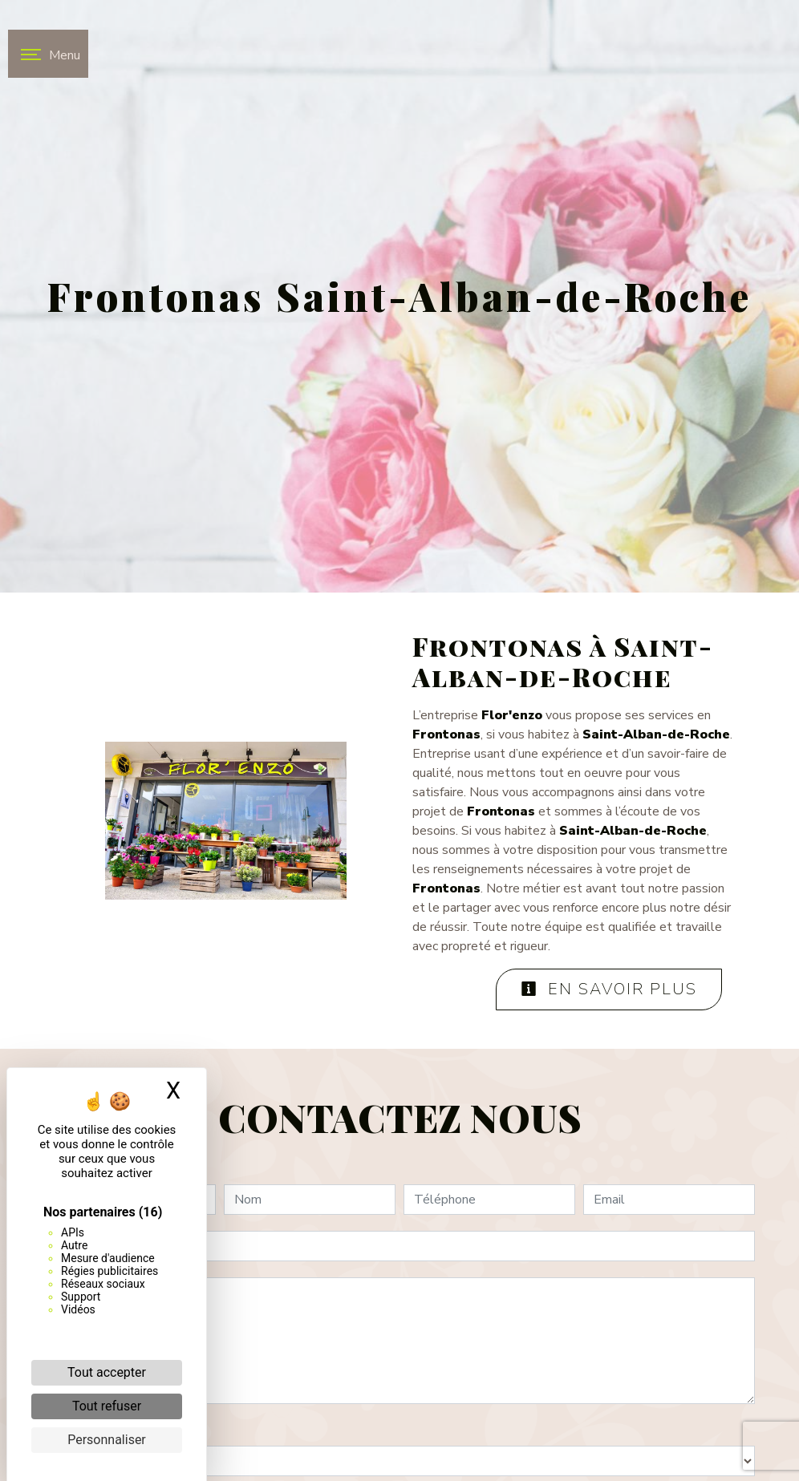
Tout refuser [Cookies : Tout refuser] (106, 1406)
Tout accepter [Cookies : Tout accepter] (106, 1372)
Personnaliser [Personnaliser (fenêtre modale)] (106, 1439)
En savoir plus (609, 989)
